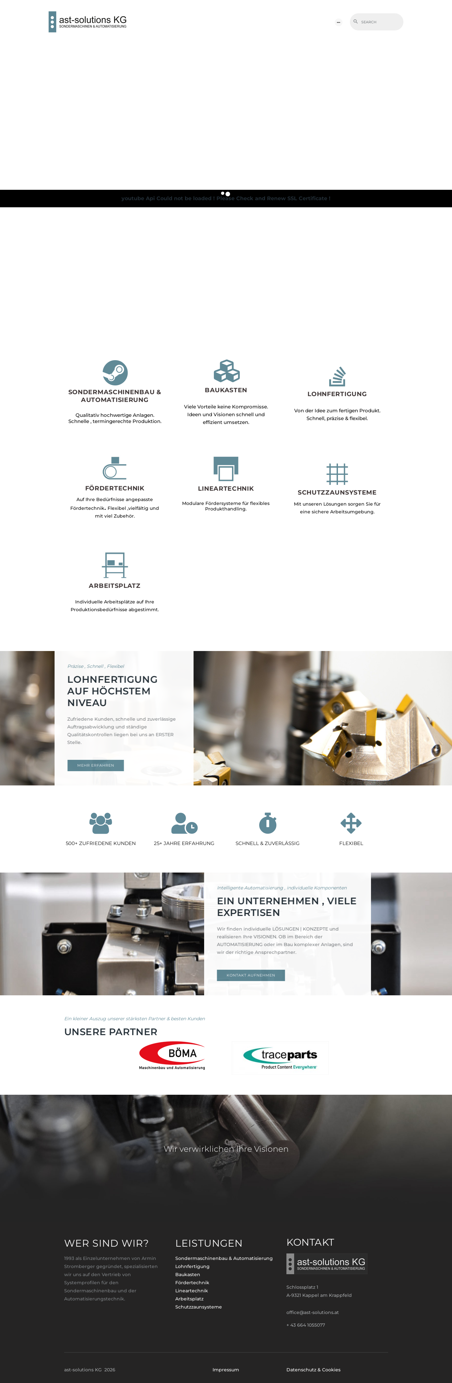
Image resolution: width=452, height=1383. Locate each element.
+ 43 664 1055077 (305, 1325)
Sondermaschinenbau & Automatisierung (224, 1258)
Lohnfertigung (192, 1266)
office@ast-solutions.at (312, 1312)
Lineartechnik (191, 1291)
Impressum (226, 1370)
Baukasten (187, 1274)
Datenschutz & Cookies (313, 1370)
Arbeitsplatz (189, 1299)
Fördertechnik (192, 1283)
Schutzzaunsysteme (198, 1307)
